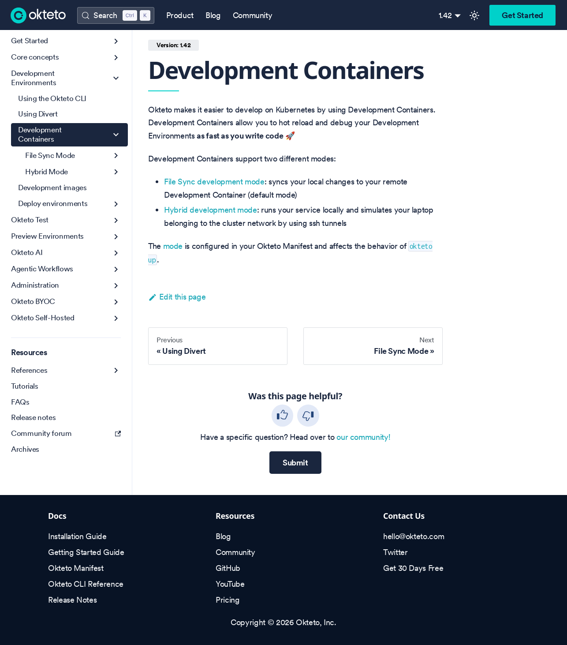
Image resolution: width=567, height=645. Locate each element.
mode (173, 246)
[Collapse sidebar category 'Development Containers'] (116, 134)
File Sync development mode (214, 181)
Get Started (522, 15)
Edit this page (176, 297)
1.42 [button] (445, 15)
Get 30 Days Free (413, 568)
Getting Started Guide (86, 552)
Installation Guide (77, 536)
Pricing (227, 600)
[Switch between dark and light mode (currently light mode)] (474, 15)
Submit (295, 463)
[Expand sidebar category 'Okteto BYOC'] (116, 302)
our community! (363, 437)
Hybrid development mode (210, 210)
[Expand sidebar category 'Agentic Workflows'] (116, 269)
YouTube (230, 584)
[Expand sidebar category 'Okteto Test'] (116, 220)
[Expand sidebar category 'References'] (116, 370)
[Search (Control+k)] (115, 15)
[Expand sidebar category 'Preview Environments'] (116, 236)
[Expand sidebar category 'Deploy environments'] (116, 204)
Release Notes (72, 600)
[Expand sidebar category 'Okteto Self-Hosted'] (116, 318)
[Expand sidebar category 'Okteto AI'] (116, 253)
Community (252, 15)
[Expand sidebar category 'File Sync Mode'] (116, 155)
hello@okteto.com (413, 536)
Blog (213, 15)
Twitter (395, 552)
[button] (66, 57)
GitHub (228, 568)
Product (180, 15)
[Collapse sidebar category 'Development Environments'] (116, 78)
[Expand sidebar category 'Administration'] (116, 285)
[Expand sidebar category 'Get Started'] (116, 41)
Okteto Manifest (76, 568)
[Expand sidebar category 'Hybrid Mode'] (116, 172)
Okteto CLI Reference (85, 584)
